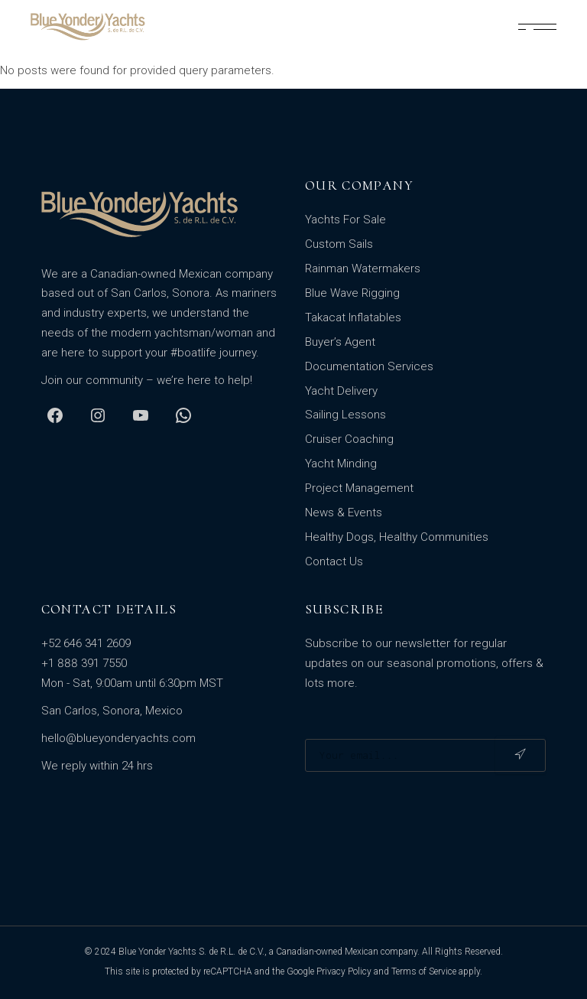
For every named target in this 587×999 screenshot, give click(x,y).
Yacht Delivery (341, 391)
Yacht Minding (341, 463)
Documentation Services (369, 366)
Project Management (359, 488)
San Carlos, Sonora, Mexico (112, 711)
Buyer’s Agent (340, 342)
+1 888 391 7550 (84, 663)
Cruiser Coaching (349, 439)
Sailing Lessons (345, 414)
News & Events (343, 512)
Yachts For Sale (345, 219)
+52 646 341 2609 (86, 643)
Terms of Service (423, 971)
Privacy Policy (343, 971)
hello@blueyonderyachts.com (118, 738)
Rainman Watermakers (362, 268)
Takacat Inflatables (353, 317)
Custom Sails (339, 244)
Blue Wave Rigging (352, 293)
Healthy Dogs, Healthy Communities (396, 537)
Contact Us (334, 561)
